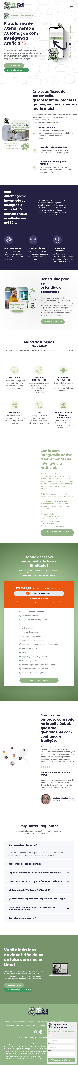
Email (50, 1050)
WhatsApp (51, 1043)
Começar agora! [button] (14, 65)
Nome (50, 1037)
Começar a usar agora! (39, 680)
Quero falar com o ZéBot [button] (17, 70)
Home (6, 1022)
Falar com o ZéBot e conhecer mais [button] (57, 532)
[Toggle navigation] (71, 6)
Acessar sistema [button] (14, 985)
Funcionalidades (18, 1022)
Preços (31, 1022)
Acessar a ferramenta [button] (53, 321)
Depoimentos (42, 1022)
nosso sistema (50, 853)
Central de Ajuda (45, 1026)
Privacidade (31, 1026)
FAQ (53, 1022)
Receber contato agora (62, 1060)
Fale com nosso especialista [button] (19, 990)
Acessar (61, 1022)
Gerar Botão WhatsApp (13, 1026)
